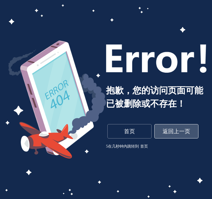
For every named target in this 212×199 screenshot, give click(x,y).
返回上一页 (176, 131)
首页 (129, 131)
